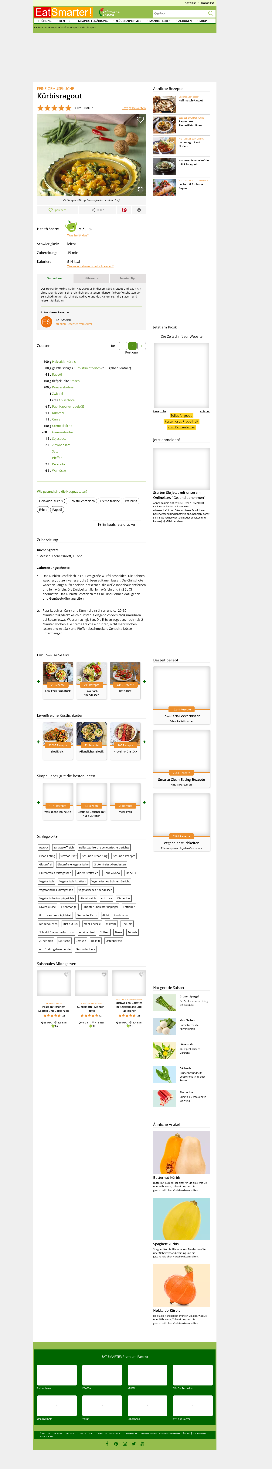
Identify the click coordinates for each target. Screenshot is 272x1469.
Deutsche (64, 941)
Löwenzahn (187, 1044)
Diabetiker (123, 898)
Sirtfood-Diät (68, 856)
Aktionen (185, 21)
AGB (90, 1433)
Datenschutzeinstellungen (141, 1433)
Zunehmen (46, 941)
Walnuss (131, 501)
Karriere (57, 1433)
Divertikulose (47, 907)
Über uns (45, 1433)
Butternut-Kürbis (167, 1177)
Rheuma (127, 924)
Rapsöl (57, 374)
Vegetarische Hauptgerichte (56, 898)
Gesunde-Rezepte (124, 856)
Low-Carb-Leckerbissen (181, 716)
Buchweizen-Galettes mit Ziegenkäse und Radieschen (128, 1007)
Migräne (111, 924)
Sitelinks (69, 1433)
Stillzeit (104, 932)
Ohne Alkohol (112, 873)
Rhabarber (186, 1092)
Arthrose (106, 898)
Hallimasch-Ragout (191, 100)
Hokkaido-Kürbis (64, 362)
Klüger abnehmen (128, 21)
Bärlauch (185, 1068)
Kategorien (46, 1436)
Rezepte (64, 21)
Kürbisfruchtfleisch (87, 368)
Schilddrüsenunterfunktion (56, 932)
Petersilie (58, 464)
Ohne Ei (131, 873)
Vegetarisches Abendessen (95, 890)
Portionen (132, 352)
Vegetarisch (46, 881)
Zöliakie (132, 932)
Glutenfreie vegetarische (73, 864)
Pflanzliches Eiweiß (91, 751)
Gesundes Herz (85, 949)
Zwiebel (57, 394)
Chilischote (67, 400)
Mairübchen (187, 1020)
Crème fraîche (62, 426)
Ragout (43, 847)
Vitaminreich (88, 898)
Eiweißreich (57, 751)
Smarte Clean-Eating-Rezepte (181, 779)
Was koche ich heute (57, 812)
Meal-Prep (125, 812)
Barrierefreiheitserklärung (174, 1433)
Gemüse (81, 941)
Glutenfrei (45, 864)
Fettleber (129, 907)
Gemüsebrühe (62, 432)
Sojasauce (59, 438)
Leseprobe (159, 411)
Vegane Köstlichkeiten (181, 843)
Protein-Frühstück (125, 751)
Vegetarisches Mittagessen (56, 890)
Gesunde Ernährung (93, 21)
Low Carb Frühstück (58, 691)
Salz (55, 451)
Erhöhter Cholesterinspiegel (100, 907)
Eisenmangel (69, 907)
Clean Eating (47, 856)
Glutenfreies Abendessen (110, 864)
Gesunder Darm (87, 915)
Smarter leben (160, 21)
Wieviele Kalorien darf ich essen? (90, 266)
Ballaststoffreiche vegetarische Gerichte (104, 847)
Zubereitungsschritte (53, 567)
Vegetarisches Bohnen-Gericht (110, 881)
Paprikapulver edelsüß (68, 406)
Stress (118, 932)
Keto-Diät (125, 691)
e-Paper (205, 411)
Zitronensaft (61, 445)
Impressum (101, 1433)
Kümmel (58, 413)
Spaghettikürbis (166, 1244)
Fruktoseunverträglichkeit (55, 915)
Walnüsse (59, 471)
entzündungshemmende (55, 949)
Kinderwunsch (48, 924)
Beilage (95, 941)
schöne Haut (87, 932)
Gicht (105, 915)
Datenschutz (116, 1433)
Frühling (45, 21)
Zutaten (43, 345)
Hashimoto (121, 915)
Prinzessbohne (62, 387)
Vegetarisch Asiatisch (72, 881)
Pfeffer (57, 458)
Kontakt (81, 1433)
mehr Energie (92, 924)
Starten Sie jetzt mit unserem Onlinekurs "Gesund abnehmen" (181, 474)
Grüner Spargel (189, 996)
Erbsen (75, 381)
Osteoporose (114, 941)
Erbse (43, 510)
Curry (56, 419)
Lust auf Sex (70, 924)
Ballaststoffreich (63, 847)
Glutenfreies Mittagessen (55, 873)
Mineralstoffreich (87, 873)
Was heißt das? (78, 235)
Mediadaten (199, 1433)
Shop (203, 21)
